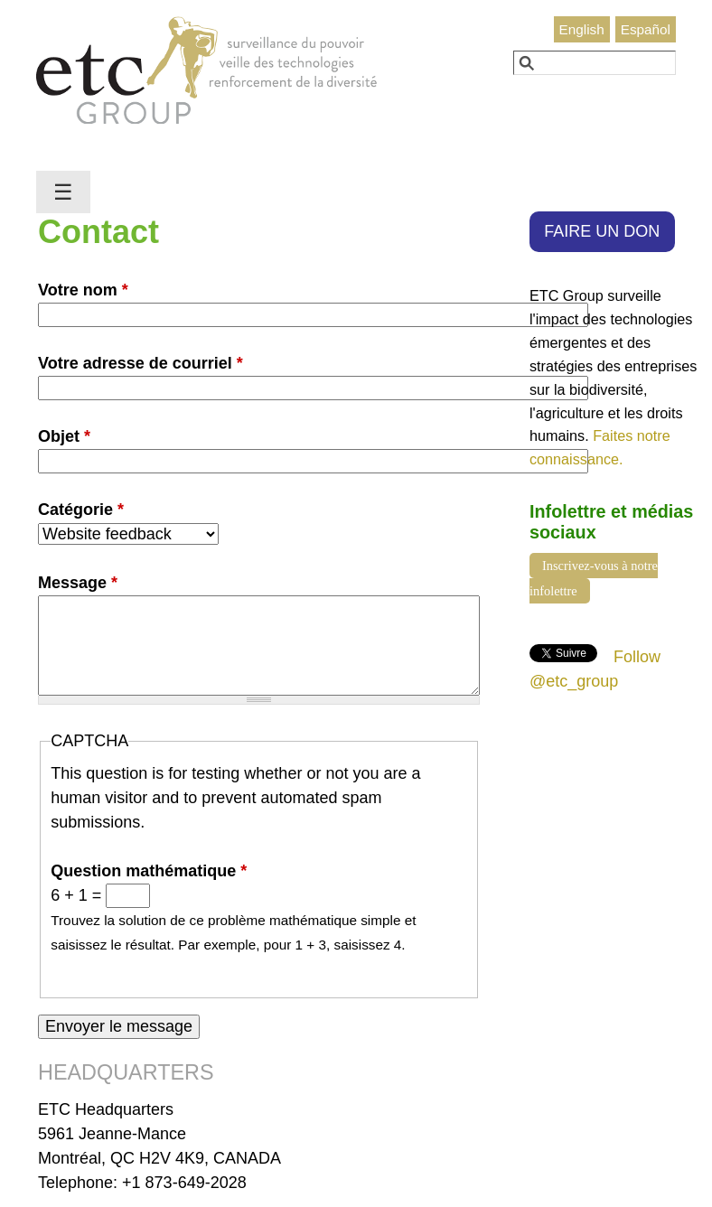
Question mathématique (149, 871)
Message (77, 583)
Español (645, 29)
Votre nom (83, 290)
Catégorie (81, 510)
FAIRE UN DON (602, 231)
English (581, 29)
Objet (64, 436)
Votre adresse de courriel (140, 363)
